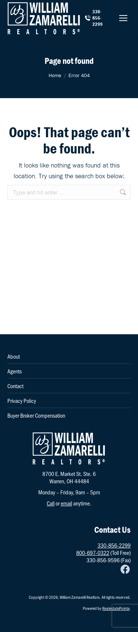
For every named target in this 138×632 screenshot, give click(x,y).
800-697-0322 (92, 552)
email (66, 503)
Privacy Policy (21, 400)
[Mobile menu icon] (123, 18)
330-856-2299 (94, 17)
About (13, 356)
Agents (14, 371)
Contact (15, 386)
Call (50, 503)
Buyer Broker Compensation (36, 415)
